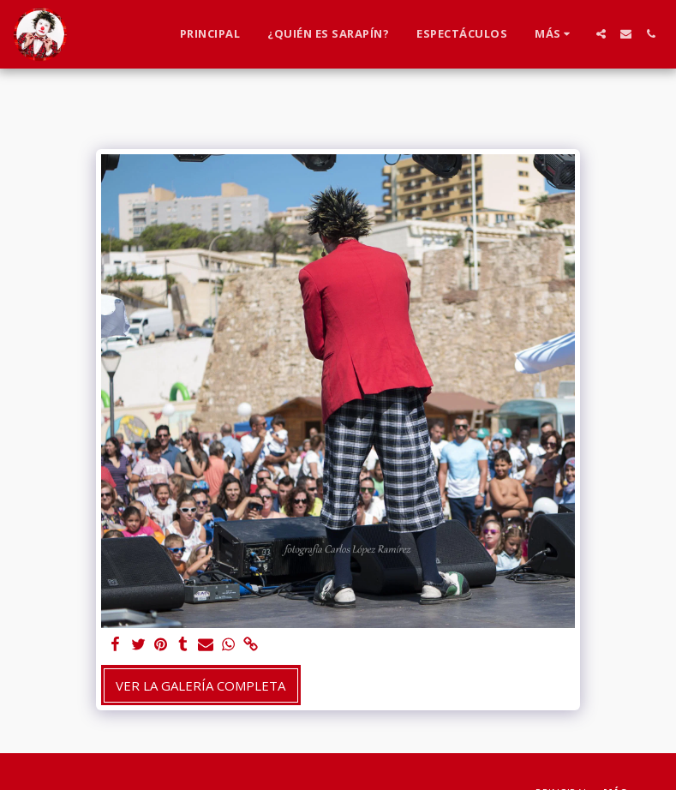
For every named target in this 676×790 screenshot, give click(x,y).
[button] (601, 33)
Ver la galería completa (200, 685)
